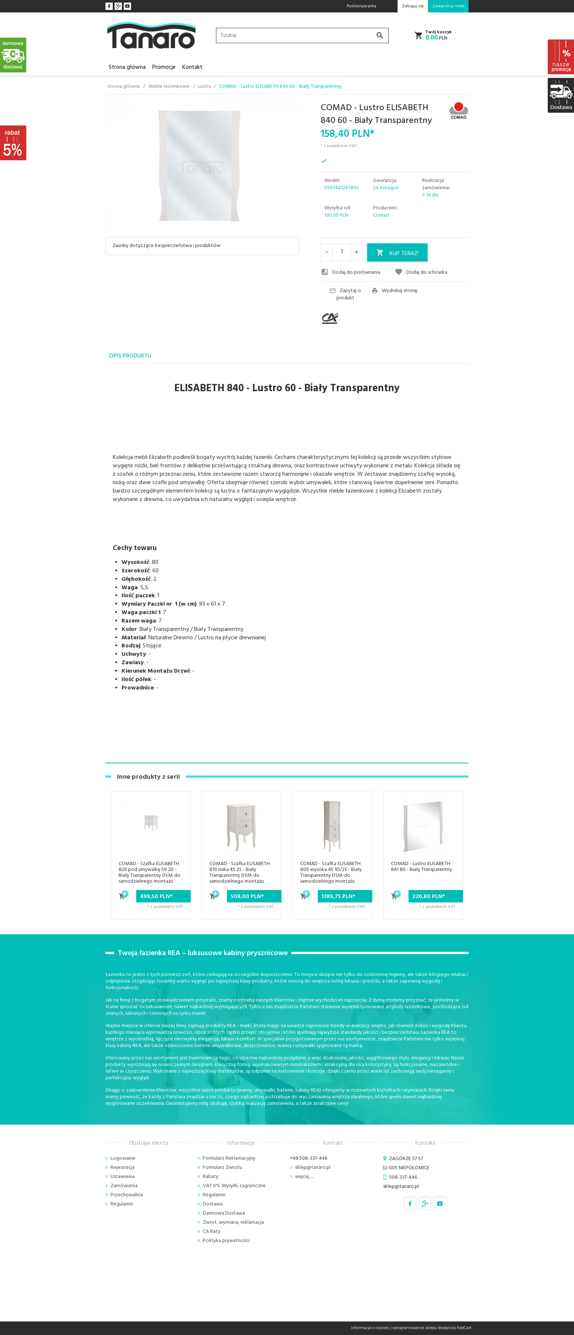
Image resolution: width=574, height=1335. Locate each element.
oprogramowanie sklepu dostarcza (424, 1328)
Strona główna (127, 67)
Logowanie (123, 1158)
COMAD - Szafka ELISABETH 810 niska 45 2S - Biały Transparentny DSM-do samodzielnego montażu (239, 873)
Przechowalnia (127, 1195)
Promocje (164, 67)
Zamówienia (124, 1186)
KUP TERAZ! (397, 253)
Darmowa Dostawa (224, 1213)
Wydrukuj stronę (394, 291)
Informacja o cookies (370, 1328)
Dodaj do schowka (421, 272)
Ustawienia (123, 1177)
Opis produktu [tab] (130, 356)
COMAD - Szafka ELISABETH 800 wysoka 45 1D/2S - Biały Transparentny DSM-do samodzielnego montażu (331, 873)
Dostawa (213, 1204)
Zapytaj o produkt (345, 294)
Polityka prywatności (226, 1241)
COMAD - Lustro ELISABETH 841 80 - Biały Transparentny (421, 867)
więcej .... (304, 1177)
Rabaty (211, 1177)
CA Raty (211, 1231)
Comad (381, 215)
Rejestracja (123, 1167)
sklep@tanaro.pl (313, 1167)
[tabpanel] (287, 563)
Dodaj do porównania (350, 272)
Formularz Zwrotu (222, 1167)
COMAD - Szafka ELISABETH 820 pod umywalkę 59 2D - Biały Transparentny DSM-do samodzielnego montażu (149, 873)
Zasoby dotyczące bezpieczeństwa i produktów (166, 246)
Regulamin (122, 1204)
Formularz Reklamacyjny (229, 1158)
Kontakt (192, 67)
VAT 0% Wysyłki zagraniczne (234, 1186)
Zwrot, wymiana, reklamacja (233, 1222)
